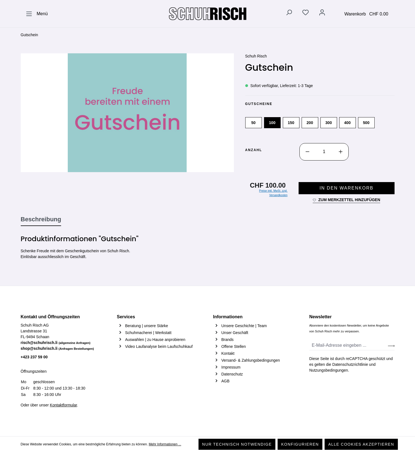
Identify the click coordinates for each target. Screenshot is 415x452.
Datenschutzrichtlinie (350, 364)
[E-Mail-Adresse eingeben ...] (348, 345)
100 (272, 122)
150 (291, 122)
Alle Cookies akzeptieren (361, 444)
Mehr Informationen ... (165, 444)
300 (328, 122)
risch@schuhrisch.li (56, 342)
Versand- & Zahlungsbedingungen (250, 360)
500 (366, 122)
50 (253, 122)
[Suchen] (289, 14)
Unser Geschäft (234, 332)
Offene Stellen (233, 346)
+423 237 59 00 (34, 357)
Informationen (228, 316)
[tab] (41, 219)
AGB (225, 381)
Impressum (231, 367)
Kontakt (227, 353)
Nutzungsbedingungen (328, 370)
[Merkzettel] (305, 14)
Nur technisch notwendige (237, 444)
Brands (227, 339)
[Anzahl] (324, 151)
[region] (127, 112)
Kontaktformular (63, 405)
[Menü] (37, 14)
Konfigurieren (300, 444)
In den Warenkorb (347, 188)
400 (347, 122)
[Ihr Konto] (322, 14)
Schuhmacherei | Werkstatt (148, 332)
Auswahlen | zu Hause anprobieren (155, 339)
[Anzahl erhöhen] (340, 151)
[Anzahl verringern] (307, 151)
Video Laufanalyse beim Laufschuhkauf (159, 346)
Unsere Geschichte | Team (244, 326)
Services (126, 316)
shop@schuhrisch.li (57, 348)
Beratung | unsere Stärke (146, 326)
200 (310, 122)
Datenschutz (232, 374)
